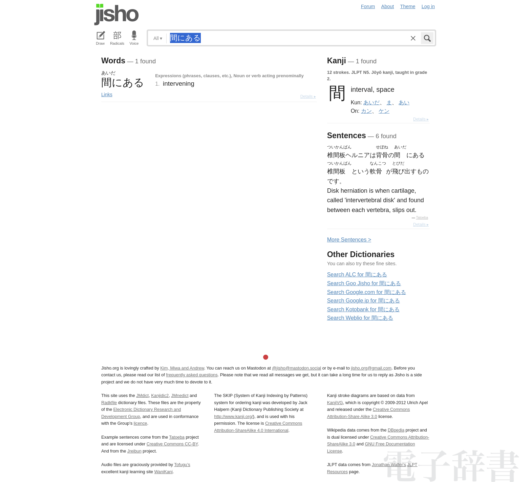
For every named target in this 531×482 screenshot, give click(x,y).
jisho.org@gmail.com (371, 368)
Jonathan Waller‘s (389, 464)
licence (140, 423)
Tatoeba (422, 217)
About (387, 6)
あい (404, 102)
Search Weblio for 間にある (360, 318)
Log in (428, 6)
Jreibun (134, 451)
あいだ (371, 102)
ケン (384, 110)
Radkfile (109, 402)
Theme (408, 6)
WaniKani (163, 471)
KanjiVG (335, 402)
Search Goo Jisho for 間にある (364, 283)
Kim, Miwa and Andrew (182, 368)
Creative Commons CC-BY (172, 443)
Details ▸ (308, 96)
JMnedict (179, 395)
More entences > (349, 240)
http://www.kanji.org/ (233, 416)
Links (106, 94)
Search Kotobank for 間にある (363, 309)
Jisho (116, 14)
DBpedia (396, 430)
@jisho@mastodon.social (296, 368)
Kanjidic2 (160, 395)
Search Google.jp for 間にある (363, 300)
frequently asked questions (191, 374)
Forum (368, 6)
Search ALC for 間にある (357, 274)
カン (366, 110)
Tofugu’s (182, 464)
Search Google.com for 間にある (366, 292)
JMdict (142, 395)
